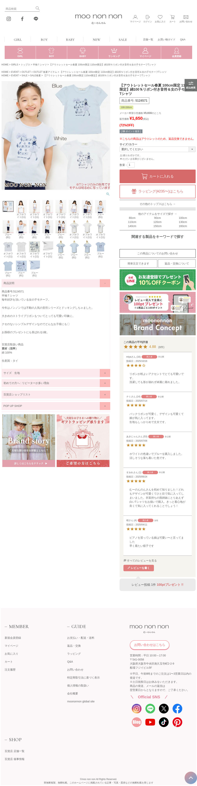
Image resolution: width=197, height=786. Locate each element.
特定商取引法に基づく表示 (83, 677)
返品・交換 (74, 645)
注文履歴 (10, 669)
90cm (157, 217)
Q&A (182, 39)
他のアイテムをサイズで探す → (157, 213)
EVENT (15, 72)
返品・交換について (177, 263)
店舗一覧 (148, 39)
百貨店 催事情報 (14, 759)
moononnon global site (81, 701)
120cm (157, 222)
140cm (132, 226)
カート (9, 661)
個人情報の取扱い (78, 685)
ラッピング (74, 653)
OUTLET (26, 72)
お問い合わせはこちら (149, 644)
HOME (5, 64)
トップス (25, 64)
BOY (44, 39)
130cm (183, 222)
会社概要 (72, 693)
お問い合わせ (75, 669)
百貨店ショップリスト (17, 394)
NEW (97, 39)
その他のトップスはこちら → (158, 203)
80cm (132, 217)
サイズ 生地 (11, 372)
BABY (70, 39)
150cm (157, 226)
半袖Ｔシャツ (40, 64)
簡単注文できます (138, 263)
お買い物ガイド (166, 39)
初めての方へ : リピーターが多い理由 (26, 383)
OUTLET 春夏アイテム (45, 72)
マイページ (11, 645)
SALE (123, 39)
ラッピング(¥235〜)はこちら (160, 191)
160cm (183, 226)
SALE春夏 (35, 75)
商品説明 (8, 283)
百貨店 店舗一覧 (14, 751)
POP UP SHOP (12, 405)
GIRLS (14, 64)
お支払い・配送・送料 (80, 637)
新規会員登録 (13, 637)
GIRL (18, 39)
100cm (183, 217)
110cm (132, 222)
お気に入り (11, 653)
